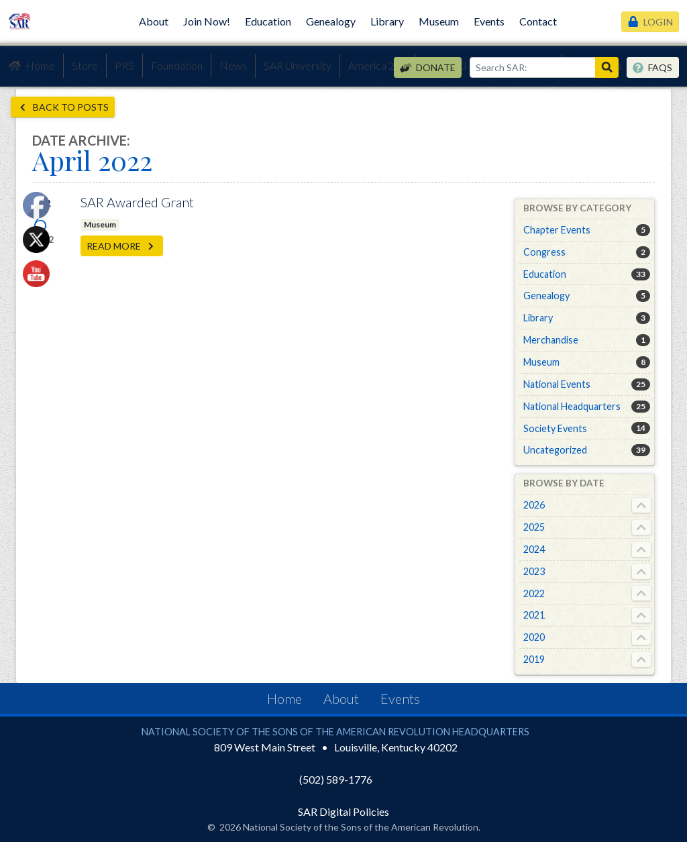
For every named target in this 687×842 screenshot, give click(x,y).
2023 (534, 571)
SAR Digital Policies (343, 811)
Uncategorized (555, 450)
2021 (534, 615)
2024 (534, 549)
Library (387, 21)
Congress (544, 252)
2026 (534, 505)
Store (85, 65)
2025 (534, 527)
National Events (556, 384)
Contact (538, 21)
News (233, 65)
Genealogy (331, 21)
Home (31, 66)
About (153, 21)
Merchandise (550, 340)
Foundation (177, 65)
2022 (534, 593)
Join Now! (206, 21)
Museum (439, 21)
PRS (124, 65)
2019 (534, 659)
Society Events (555, 428)
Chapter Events (556, 229)
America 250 (377, 65)
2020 (534, 637)
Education (268, 21)
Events (489, 21)
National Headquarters (572, 406)
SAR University (297, 65)
